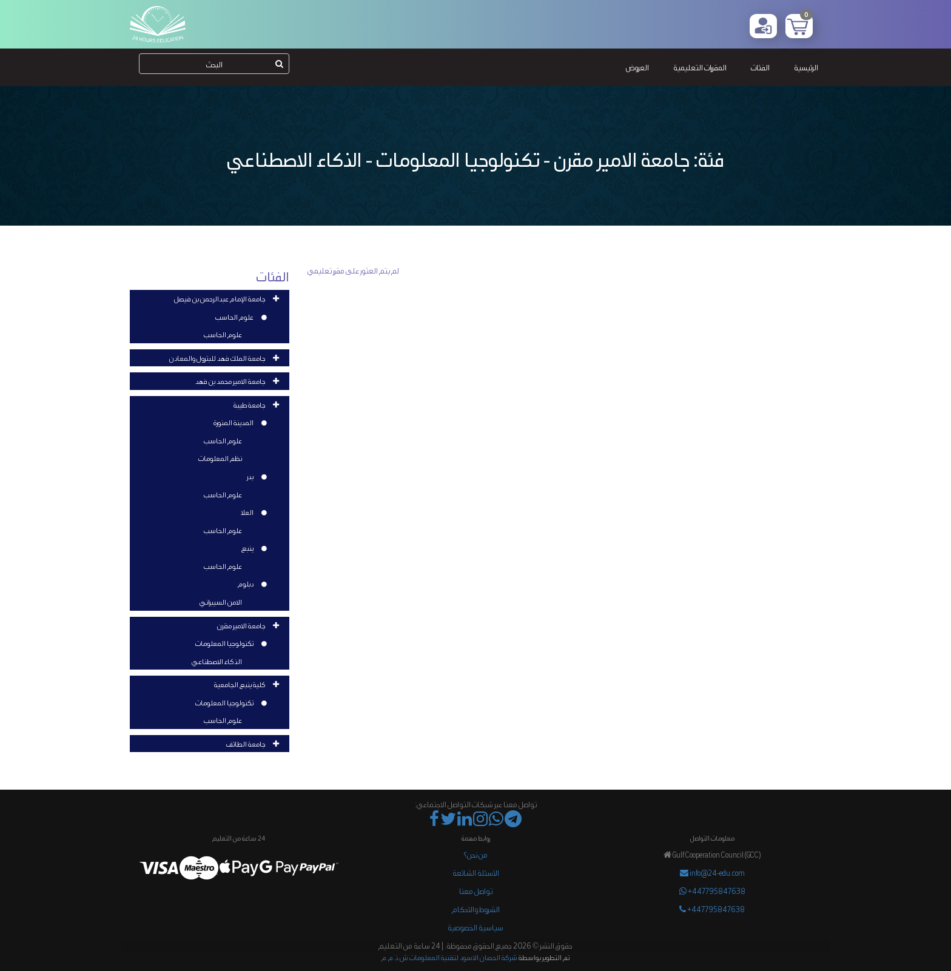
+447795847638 (712, 890)
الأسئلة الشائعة (475, 872)
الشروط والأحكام (476, 909)
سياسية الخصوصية (475, 927)
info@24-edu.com (712, 872)
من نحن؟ (476, 854)
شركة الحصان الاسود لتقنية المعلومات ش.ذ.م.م (449, 957)
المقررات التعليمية (700, 67)
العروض (637, 67)
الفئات (760, 67)
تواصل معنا (475, 890)
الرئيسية (806, 67)
